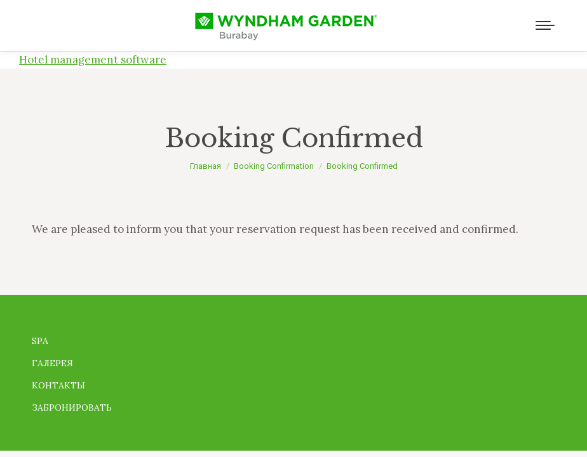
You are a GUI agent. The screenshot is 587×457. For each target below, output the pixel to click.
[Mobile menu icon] (545, 25)
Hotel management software (92, 60)
